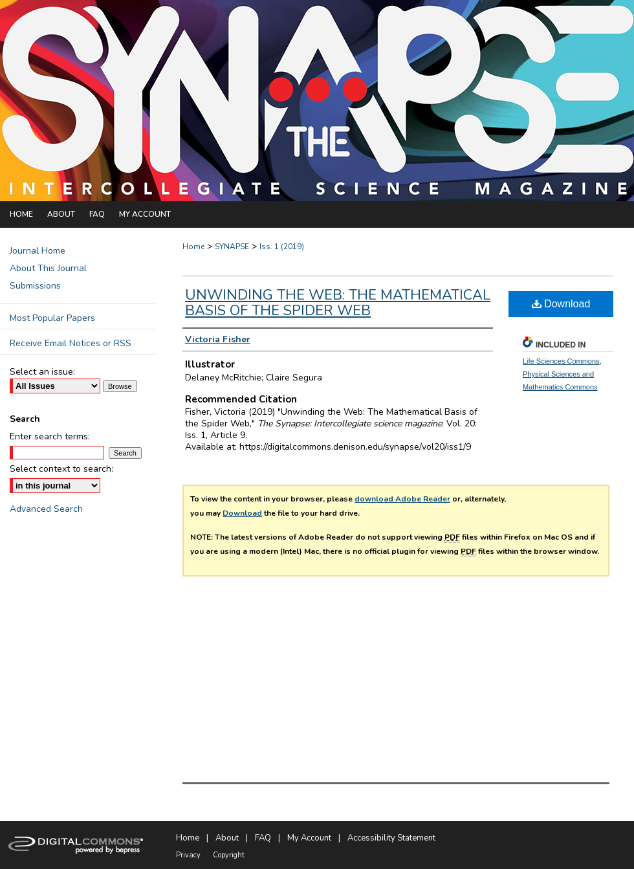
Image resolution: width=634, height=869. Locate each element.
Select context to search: (61, 469)
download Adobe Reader (402, 499)
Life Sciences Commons (561, 361)
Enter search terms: (50, 436)
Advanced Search (46, 509)
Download (242, 513)
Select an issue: (42, 372)
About (227, 838)
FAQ (263, 838)
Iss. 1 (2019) (281, 246)
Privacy (188, 855)
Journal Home (37, 251)
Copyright (229, 855)
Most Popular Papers (52, 318)
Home (193, 246)
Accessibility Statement (391, 838)
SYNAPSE (232, 246)
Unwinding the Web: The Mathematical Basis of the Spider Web (337, 302)
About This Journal (48, 268)
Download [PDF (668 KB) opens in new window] (561, 303)
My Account (309, 838)
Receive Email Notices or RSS (70, 343)
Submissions (35, 286)
